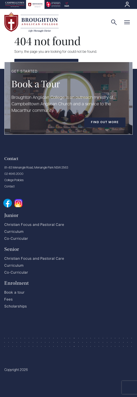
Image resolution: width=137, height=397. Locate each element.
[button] (128, 22)
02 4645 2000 (13, 174)
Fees (8, 299)
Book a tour (14, 292)
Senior (11, 249)
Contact (9, 186)
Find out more (105, 122)
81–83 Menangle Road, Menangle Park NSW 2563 (36, 167)
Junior (11, 215)
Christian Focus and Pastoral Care (34, 225)
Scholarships (15, 306)
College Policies (14, 180)
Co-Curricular (16, 239)
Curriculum (14, 232)
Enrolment (16, 283)
